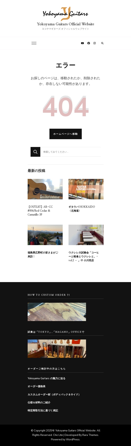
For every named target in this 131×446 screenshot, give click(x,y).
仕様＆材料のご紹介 (39, 402)
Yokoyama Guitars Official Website (65, 24)
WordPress (73, 439)
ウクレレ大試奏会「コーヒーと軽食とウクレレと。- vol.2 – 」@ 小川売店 (84, 256)
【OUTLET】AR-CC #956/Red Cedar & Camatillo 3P (40, 211)
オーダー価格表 (36, 386)
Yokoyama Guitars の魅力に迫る (46, 378)
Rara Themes (90, 435)
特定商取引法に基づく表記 (43, 410)
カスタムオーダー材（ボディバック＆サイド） (54, 394)
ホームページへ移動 (65, 133)
